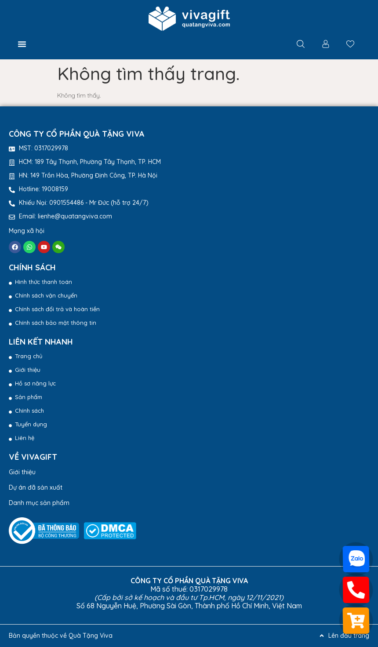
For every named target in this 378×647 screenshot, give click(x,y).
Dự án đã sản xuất (35, 487)
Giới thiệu (22, 472)
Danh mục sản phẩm (39, 503)
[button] (22, 44)
